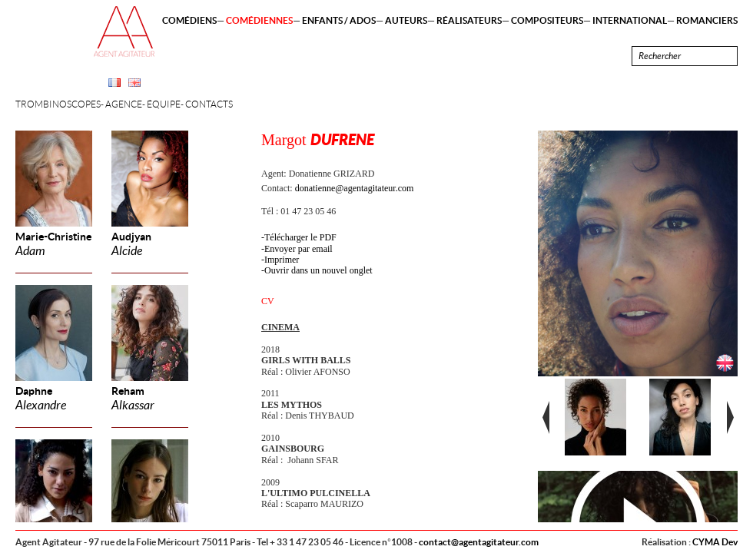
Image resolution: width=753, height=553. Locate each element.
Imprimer (281, 259)
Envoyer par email (298, 248)
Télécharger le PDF (300, 237)
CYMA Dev (715, 542)
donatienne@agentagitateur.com (354, 188)
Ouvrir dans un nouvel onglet (318, 270)
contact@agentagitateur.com (479, 542)
